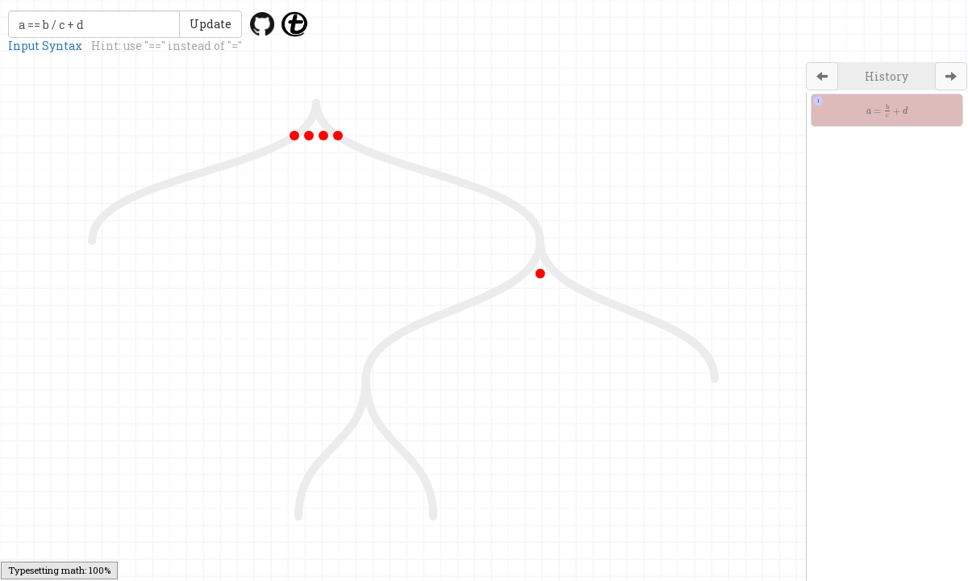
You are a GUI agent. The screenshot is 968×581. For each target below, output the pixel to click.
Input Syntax (45, 45)
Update (211, 23)
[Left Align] (822, 76)
